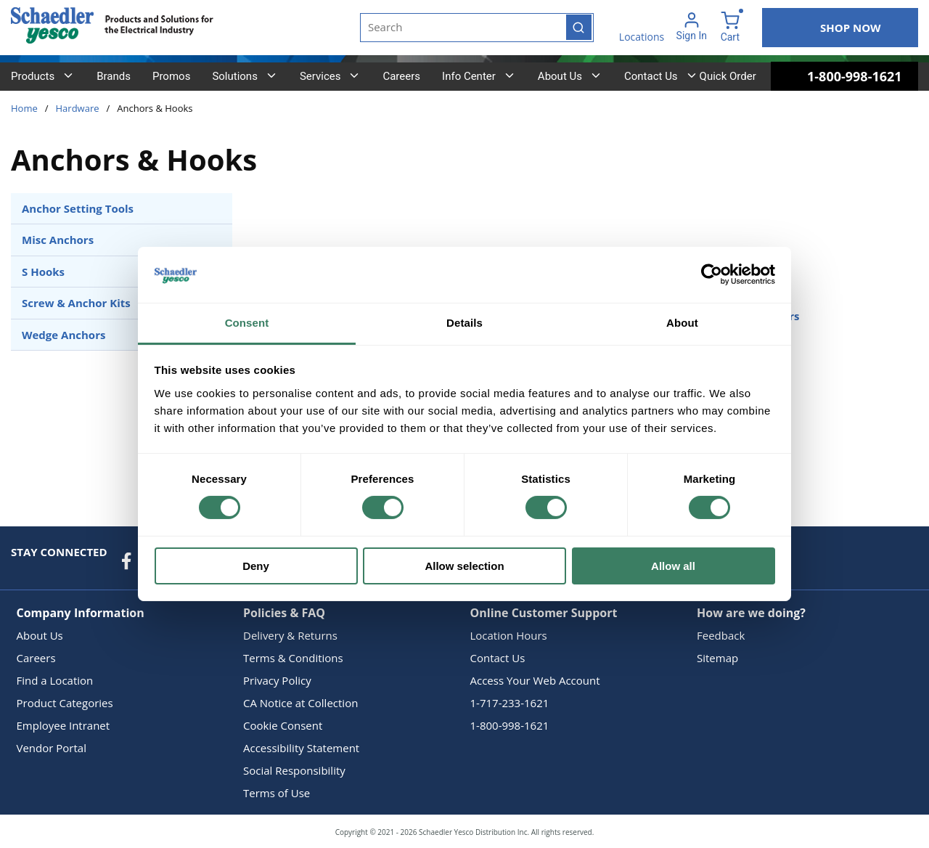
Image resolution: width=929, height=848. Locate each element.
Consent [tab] (247, 323)
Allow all (673, 566)
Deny (255, 566)
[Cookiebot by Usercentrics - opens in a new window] (711, 274)
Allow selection (464, 566)
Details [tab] (464, 323)
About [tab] (682, 323)
